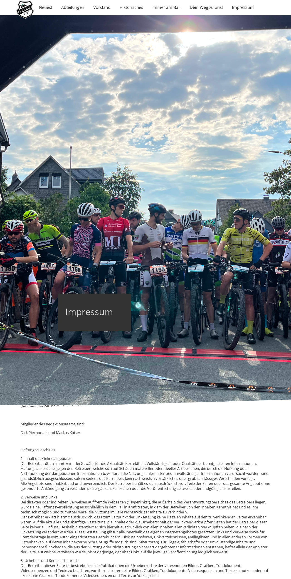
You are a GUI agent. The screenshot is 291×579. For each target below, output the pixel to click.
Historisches (131, 7)
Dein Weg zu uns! (206, 7)
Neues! (45, 7)
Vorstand (102, 7)
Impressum (243, 7)
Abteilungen (72, 7)
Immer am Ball (166, 7)
